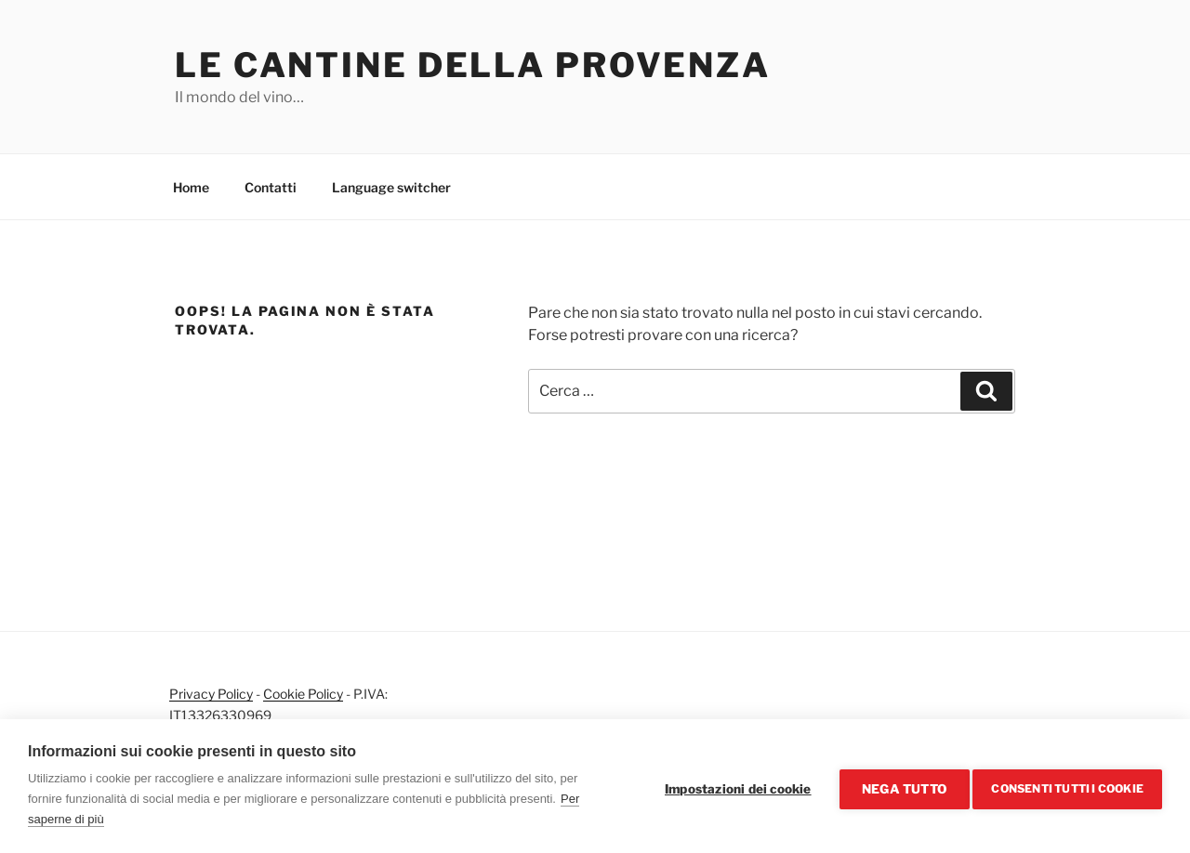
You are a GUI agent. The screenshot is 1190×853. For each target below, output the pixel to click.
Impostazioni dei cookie (732, 786)
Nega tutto (898, 786)
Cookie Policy (303, 694)
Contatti (271, 187)
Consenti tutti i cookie (1067, 786)
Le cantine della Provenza (473, 65)
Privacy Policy (211, 694)
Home (191, 187)
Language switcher (391, 187)
